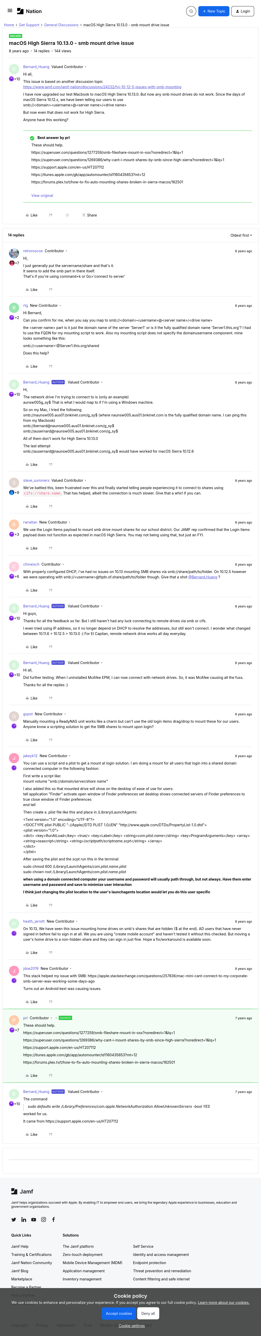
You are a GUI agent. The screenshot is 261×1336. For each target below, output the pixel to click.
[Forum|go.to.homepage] (29, 11)
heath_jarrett (34, 921)
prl (25, 1018)
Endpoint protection (149, 1263)
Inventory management (82, 1279)
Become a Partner (26, 1287)
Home (9, 25)
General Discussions (61, 25)
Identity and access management (161, 1254)
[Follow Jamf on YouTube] (33, 1219)
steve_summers (36, 480)
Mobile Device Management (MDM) (92, 1263)
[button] (10, 12)
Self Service (143, 1246)
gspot (28, 714)
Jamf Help (20, 1246)
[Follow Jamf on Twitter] (13, 1220)
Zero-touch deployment (82, 1254)
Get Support (29, 25)
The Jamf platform (78, 1246)
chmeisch (31, 564)
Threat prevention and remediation (162, 1271)
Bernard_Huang (36, 67)
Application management (84, 1271)
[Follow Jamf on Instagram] (43, 1219)
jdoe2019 (30, 968)
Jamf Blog (19, 1271)
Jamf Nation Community (31, 1263)
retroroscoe (33, 251)
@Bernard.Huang (202, 577)
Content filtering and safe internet (161, 1279)
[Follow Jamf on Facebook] (53, 1219)
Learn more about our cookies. (224, 1302)
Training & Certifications (31, 1254)
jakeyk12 (30, 756)
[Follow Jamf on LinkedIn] (23, 1219)
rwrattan (30, 522)
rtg (25, 305)
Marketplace (21, 1279)
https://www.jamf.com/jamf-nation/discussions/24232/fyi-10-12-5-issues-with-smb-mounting (102, 87)
